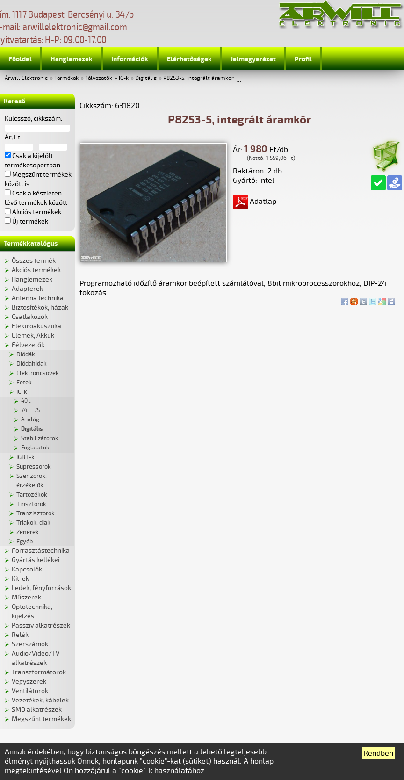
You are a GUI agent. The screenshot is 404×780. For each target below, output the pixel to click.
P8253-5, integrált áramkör (198, 78)
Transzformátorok (39, 672)
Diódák (25, 354)
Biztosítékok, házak (40, 307)
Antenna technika (38, 298)
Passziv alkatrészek (41, 625)
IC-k (124, 78)
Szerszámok (30, 644)
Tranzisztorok (35, 513)
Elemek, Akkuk (33, 335)
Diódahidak (31, 364)
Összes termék (34, 261)
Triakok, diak (33, 523)
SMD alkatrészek (37, 710)
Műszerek (26, 597)
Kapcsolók (27, 569)
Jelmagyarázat (253, 59)
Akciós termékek (36, 270)
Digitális (146, 78)
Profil (303, 59)
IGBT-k (25, 457)
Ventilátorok (30, 691)
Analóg (30, 419)
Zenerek (27, 532)
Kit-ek (20, 579)
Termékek (66, 78)
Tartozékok (31, 494)
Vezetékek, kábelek (40, 700)
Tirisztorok (31, 504)
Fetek (24, 382)
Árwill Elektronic (26, 78)
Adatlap (254, 201)
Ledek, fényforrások (41, 588)
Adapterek (27, 289)
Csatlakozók (30, 317)
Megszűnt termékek (41, 719)
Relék (20, 635)
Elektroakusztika (36, 326)
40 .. (26, 400)
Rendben (378, 753)
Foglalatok (35, 447)
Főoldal (20, 59)
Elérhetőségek (189, 59)
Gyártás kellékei (35, 560)
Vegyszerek (29, 682)
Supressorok (33, 466)
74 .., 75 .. (32, 410)
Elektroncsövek (37, 373)
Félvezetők (98, 78)
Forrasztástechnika (41, 551)
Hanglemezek (71, 59)
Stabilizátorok (39, 438)
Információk (129, 59)
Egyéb (24, 541)
